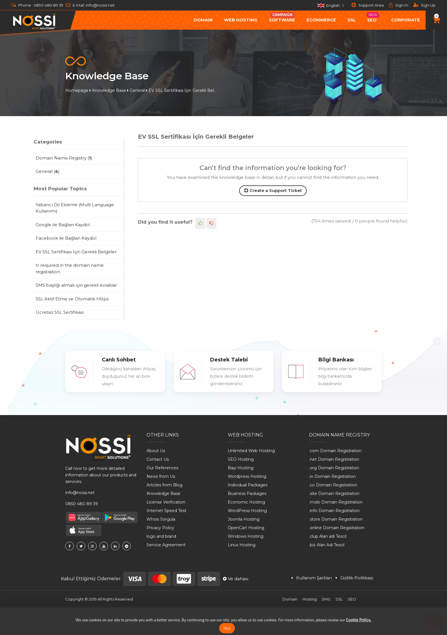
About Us (156, 450)
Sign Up (424, 5)
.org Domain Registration (334, 467)
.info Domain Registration (334, 510)
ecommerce (321, 20)
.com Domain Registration (335, 450)
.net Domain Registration (334, 459)
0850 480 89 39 (48, 5)
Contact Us (158, 459)
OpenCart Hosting (246, 527)
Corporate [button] (405, 20)
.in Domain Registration (332, 476)
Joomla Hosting (243, 519)
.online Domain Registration (336, 527)
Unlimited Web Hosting (251, 450)
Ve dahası (235, 578)
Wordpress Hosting (247, 476)
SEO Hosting (241, 459)
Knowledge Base (109, 90)
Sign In (398, 5)
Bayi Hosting (240, 467)
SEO (352, 599)
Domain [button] (203, 20)
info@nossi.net (100, 5)
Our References (162, 467)
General (137, 90)
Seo (373, 17)
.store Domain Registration (336, 519)
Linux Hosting (241, 544)
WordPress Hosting (247, 510)
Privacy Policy (160, 527)
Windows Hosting (245, 536)
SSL (352, 20)
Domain (290, 599)
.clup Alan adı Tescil (327, 536)
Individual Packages (247, 485)
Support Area (367, 5)
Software (282, 17)
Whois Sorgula (161, 519)
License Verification (166, 502)
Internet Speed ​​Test (166, 510)
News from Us (161, 476)
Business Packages (247, 493)
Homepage (76, 90)
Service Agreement (166, 544)
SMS (326, 599)
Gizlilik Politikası (356, 578)
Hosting (309, 599)
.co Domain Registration (333, 485)
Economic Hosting (246, 502)
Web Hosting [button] (240, 20)
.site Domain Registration (334, 493)
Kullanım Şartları (314, 578)
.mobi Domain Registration (336, 502)
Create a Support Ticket (273, 190)
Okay (227, 628)
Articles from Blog (164, 485)
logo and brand (161, 536)
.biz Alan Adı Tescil (326, 544)
